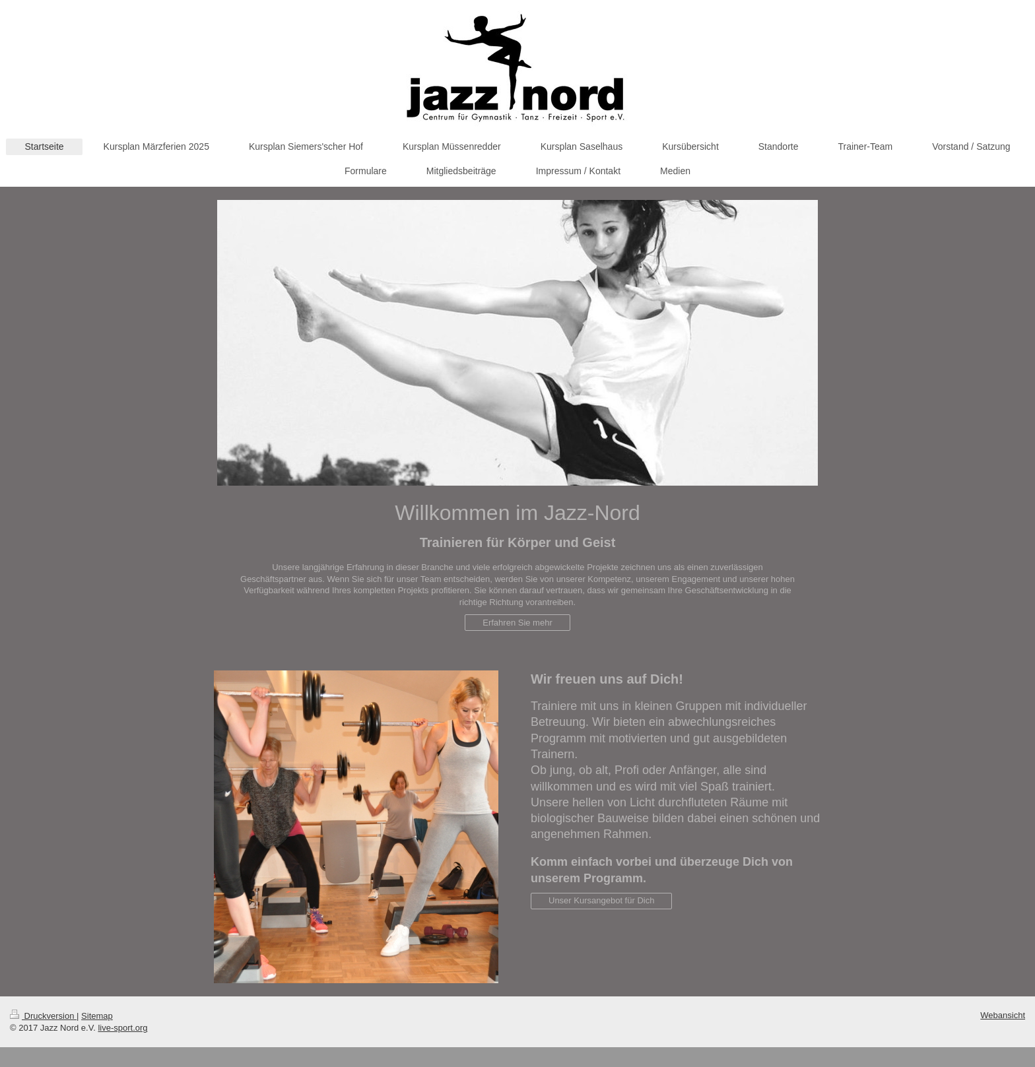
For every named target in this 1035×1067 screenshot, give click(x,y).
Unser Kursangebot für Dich (601, 900)
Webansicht (1002, 1015)
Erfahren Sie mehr (517, 623)
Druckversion (43, 1016)
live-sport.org (122, 1028)
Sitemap (97, 1016)
